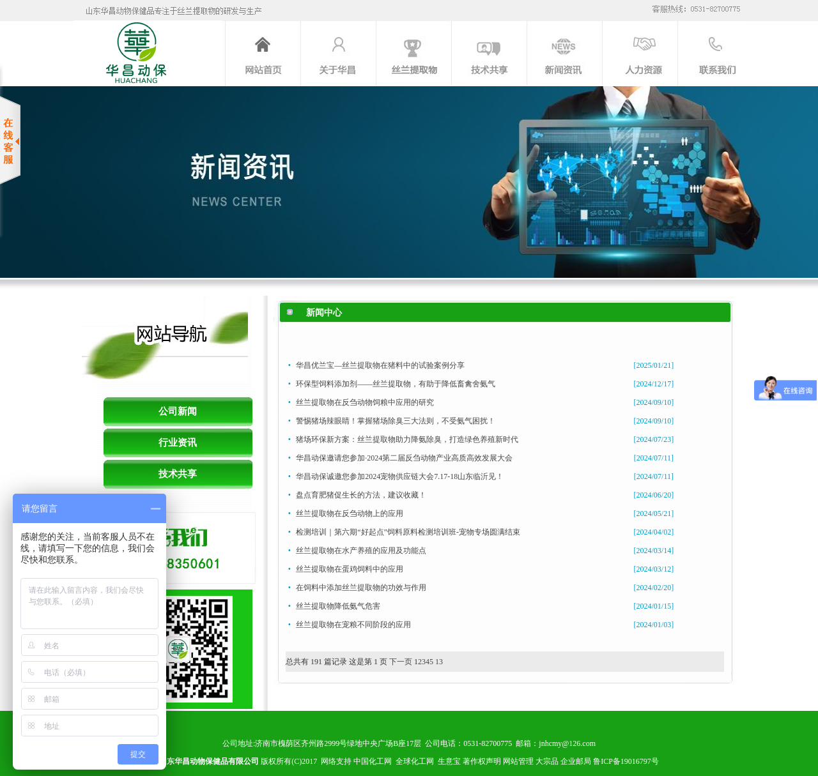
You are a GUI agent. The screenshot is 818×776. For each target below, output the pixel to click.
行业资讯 (177, 442)
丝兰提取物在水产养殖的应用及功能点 (361, 550)
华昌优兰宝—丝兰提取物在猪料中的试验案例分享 (380, 365)
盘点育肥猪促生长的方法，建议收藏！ (361, 495)
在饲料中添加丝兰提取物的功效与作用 (361, 587)
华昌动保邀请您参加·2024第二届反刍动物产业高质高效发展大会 (404, 457)
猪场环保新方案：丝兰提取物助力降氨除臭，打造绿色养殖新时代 (407, 439)
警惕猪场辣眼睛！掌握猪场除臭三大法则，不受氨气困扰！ (395, 420)
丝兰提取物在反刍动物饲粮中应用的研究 (365, 402)
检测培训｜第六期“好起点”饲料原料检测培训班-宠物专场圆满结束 (408, 532)
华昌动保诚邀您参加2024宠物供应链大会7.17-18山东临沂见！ (400, 476)
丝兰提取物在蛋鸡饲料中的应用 (349, 569)
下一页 (400, 661)
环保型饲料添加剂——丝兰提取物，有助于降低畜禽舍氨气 (395, 383)
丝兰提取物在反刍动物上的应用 (349, 513)
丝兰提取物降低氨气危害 (338, 606)
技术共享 (177, 474)
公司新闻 (177, 411)
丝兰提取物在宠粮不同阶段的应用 (353, 624)
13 (439, 661)
